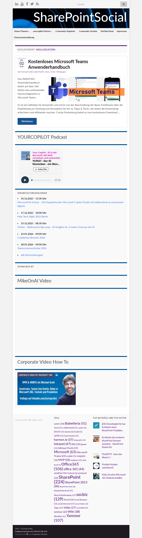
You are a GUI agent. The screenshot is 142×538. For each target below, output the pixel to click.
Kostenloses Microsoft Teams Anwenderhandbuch (58, 64)
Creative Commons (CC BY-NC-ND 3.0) (31, 531)
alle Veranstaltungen (32, 254)
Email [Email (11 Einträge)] (78, 432)
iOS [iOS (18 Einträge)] (76, 444)
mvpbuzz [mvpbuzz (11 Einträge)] (76, 460)
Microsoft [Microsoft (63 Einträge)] (65, 452)
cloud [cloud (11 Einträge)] (58, 428)
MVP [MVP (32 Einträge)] (64, 459)
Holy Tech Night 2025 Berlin (32, 216)
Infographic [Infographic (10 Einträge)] (80, 440)
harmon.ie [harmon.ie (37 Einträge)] (63, 439)
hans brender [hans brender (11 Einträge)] (71, 436)
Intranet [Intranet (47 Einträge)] (62, 444)
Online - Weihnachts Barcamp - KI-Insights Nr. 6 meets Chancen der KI (56, 226)
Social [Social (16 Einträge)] (69, 499)
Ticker (52, 72)
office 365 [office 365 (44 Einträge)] (74, 469)
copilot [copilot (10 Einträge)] (82, 428)
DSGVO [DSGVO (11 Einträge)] (59, 432)
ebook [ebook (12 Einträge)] (69, 432)
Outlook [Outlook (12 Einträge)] (72, 473)
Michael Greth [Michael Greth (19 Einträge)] (68, 448)
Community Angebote (65, 31)
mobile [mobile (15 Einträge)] (71, 456)
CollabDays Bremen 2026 (31, 237)
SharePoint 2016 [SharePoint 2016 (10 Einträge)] (67, 487)
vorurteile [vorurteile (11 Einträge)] (82, 508)
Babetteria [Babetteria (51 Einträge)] (76, 423)
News (47, 72)
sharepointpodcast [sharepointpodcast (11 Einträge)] (63, 490)
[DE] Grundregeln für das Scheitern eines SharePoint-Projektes (113, 427)
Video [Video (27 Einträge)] (70, 507)
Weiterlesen (27, 121)
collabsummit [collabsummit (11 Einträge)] (70, 428)
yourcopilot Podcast (42, 31)
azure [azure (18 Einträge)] (59, 423)
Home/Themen (22, 31)
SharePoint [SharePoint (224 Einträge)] (67, 479)
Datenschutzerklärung (24, 37)
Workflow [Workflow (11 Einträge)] (60, 516)
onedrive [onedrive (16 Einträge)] (60, 473)
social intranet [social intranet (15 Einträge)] (66, 503)
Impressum (122, 31)
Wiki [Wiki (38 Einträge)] (74, 511)
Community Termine (88, 31)
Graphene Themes (39, 534)
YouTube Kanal (107, 31)
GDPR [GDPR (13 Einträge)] (59, 435)
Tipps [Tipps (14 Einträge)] (58, 507)
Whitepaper (61, 72)
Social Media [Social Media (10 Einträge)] (81, 504)
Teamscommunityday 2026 (32, 248)
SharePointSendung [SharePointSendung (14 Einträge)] (65, 495)
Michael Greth (27, 72)
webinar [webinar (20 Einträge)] (60, 511)
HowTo (41, 72)
